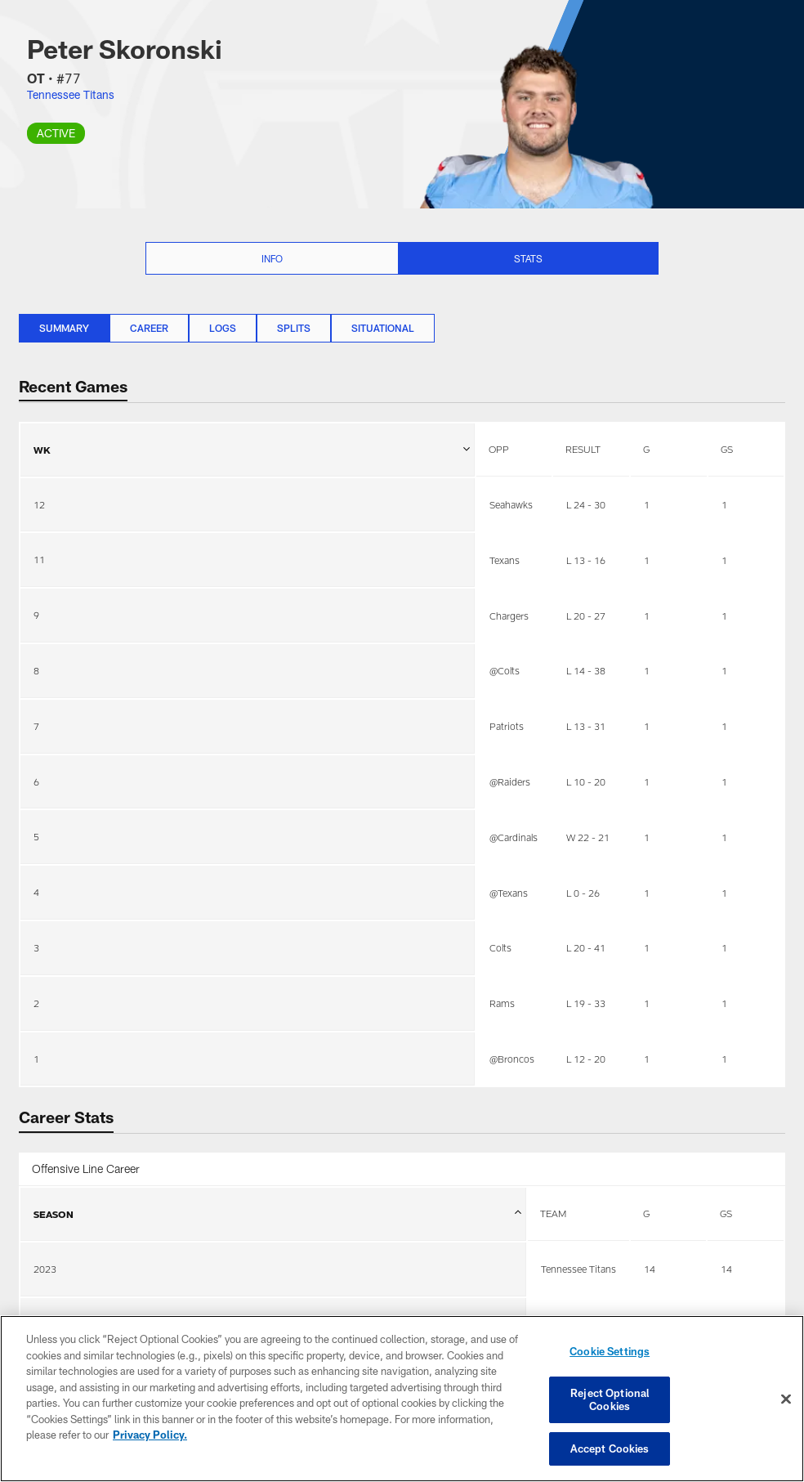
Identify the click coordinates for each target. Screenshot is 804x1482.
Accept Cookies (610, 1447)
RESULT (583, 448)
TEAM (553, 1213)
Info (272, 258)
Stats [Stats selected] (528, 258)
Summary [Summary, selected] (64, 328)
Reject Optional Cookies (609, 1399)
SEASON (277, 1223)
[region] (402, 1399)
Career (149, 328)
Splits (293, 328)
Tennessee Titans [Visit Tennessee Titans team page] (70, 94)
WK (252, 439)
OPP (499, 448)
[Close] (786, 1399)
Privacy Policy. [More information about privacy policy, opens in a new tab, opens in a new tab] (150, 1435)
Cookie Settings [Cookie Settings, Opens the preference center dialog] (610, 1352)
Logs (222, 328)
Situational (382, 328)
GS (727, 448)
